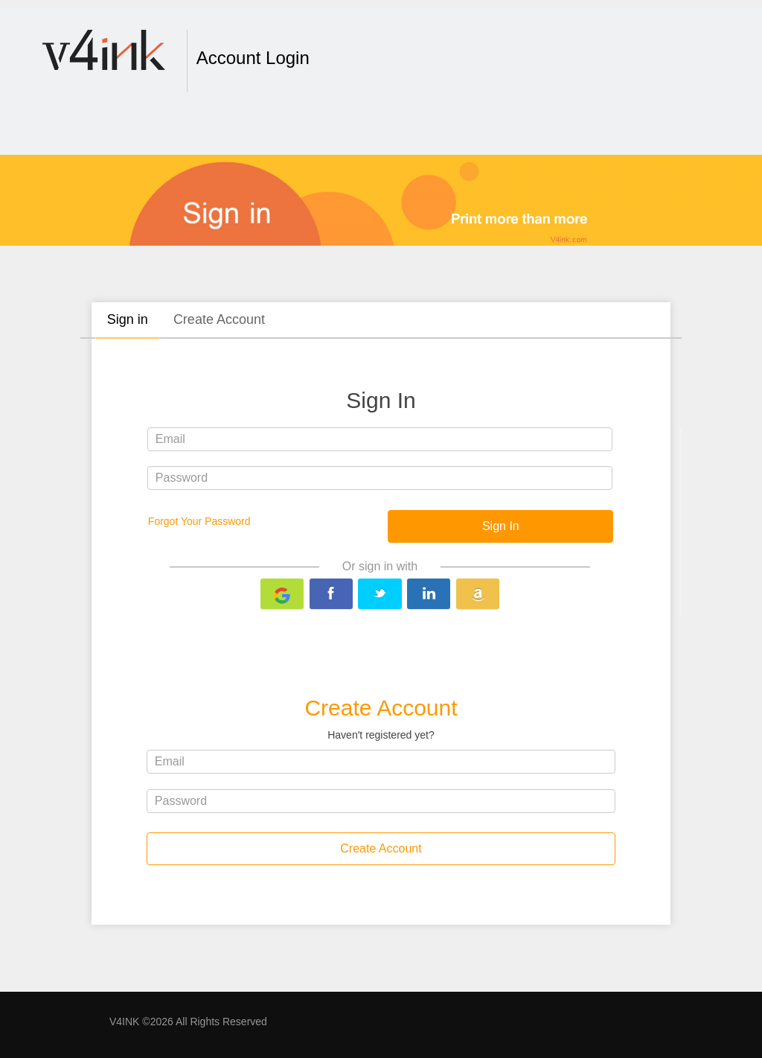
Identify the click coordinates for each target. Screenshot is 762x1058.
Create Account (219, 319)
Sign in (127, 319)
